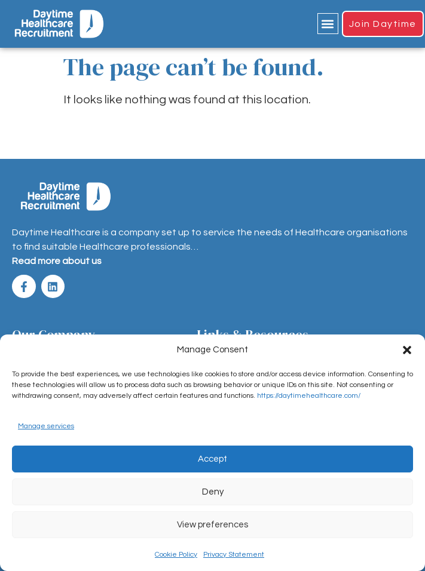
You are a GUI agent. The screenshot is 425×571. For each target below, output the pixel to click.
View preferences (212, 524)
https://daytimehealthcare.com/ (308, 396)
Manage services (46, 426)
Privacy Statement (233, 554)
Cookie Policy (176, 554)
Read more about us (57, 261)
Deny (213, 491)
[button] (407, 350)
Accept (212, 459)
